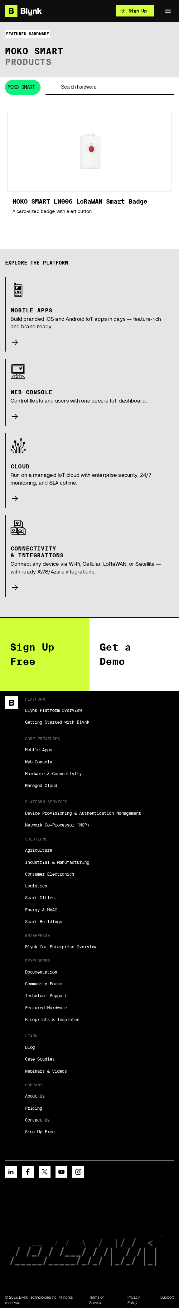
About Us (35, 1096)
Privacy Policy (134, 1300)
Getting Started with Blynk (57, 722)
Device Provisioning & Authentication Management (83, 813)
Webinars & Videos (46, 1071)
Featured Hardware (46, 1007)
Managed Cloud (41, 785)
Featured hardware (27, 33)
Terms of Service (96, 1300)
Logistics (36, 885)
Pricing (33, 1108)
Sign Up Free (40, 1131)
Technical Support (46, 995)
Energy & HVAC (41, 909)
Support (167, 1297)
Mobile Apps (38, 749)
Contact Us (37, 1119)
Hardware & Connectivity (53, 773)
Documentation (41, 971)
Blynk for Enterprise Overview (61, 946)
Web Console (38, 761)
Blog (30, 1047)
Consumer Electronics (49, 874)
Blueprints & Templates (52, 1019)
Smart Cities (40, 897)
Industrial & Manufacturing (57, 862)
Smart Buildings (43, 921)
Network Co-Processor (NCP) (57, 824)
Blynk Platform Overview (53, 710)
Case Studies (40, 1059)
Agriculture (38, 850)
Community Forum (43, 983)
